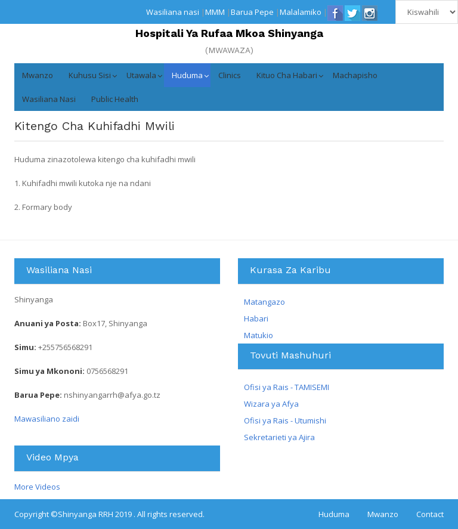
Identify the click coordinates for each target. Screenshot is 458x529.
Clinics (229, 75)
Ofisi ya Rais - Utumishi (285, 420)
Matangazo (264, 301)
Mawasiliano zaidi (46, 418)
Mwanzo (37, 75)
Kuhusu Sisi (90, 75)
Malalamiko (300, 12)
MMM (215, 12)
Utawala (141, 75)
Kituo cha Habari (286, 75)
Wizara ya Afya (271, 403)
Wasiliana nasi (172, 12)
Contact (430, 514)
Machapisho (355, 75)
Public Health (114, 99)
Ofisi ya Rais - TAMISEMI (286, 387)
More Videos (37, 486)
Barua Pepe (252, 12)
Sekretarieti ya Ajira (279, 437)
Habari (256, 318)
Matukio (258, 335)
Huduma (187, 75)
